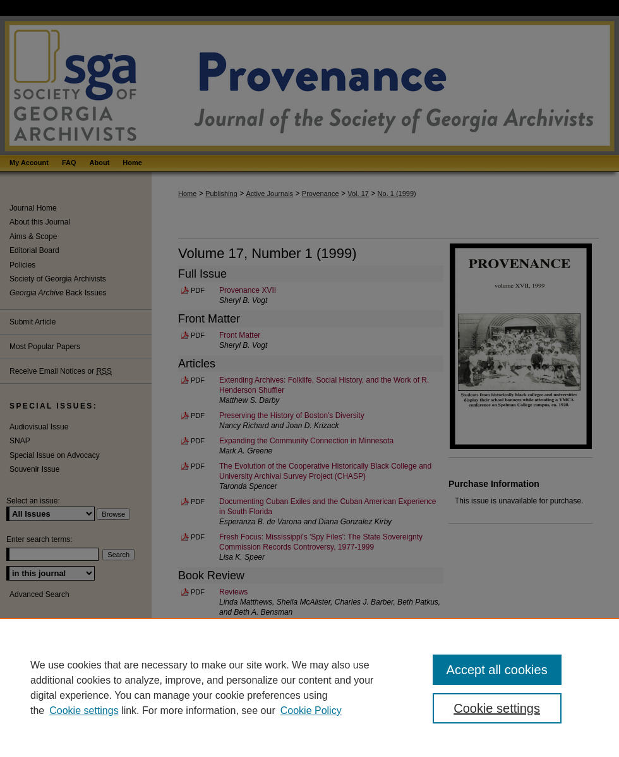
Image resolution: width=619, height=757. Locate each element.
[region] (309, 687)
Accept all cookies (497, 670)
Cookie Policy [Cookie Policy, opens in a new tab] (311, 710)
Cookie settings (83, 710)
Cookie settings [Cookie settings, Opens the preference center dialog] (497, 708)
